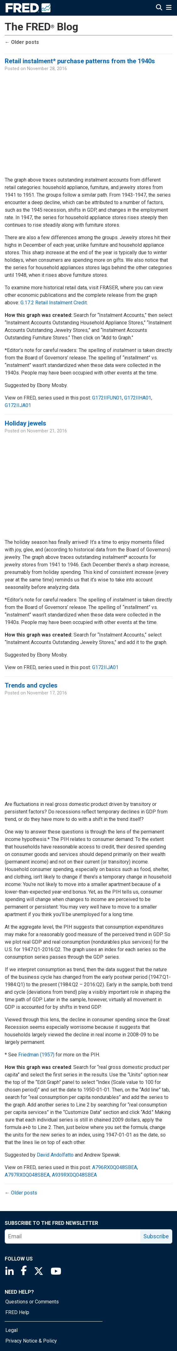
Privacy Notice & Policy (31, 1341)
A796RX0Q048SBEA (114, 1167)
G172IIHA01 (137, 398)
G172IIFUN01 (107, 398)
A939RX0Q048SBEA (74, 1175)
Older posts (22, 42)
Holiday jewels (25, 423)
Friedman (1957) (36, 1055)
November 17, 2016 (47, 693)
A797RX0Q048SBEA (27, 1175)
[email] (73, 1236)
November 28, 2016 (47, 68)
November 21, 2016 (47, 431)
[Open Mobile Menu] (168, 8)
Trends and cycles (31, 685)
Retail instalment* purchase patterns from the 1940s (80, 61)
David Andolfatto (55, 1155)
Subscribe (156, 1236)
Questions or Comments (32, 1302)
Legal (11, 1330)
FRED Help (17, 1312)
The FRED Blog (41, 27)
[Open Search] (159, 8)
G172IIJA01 (18, 405)
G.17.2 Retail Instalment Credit (53, 303)
